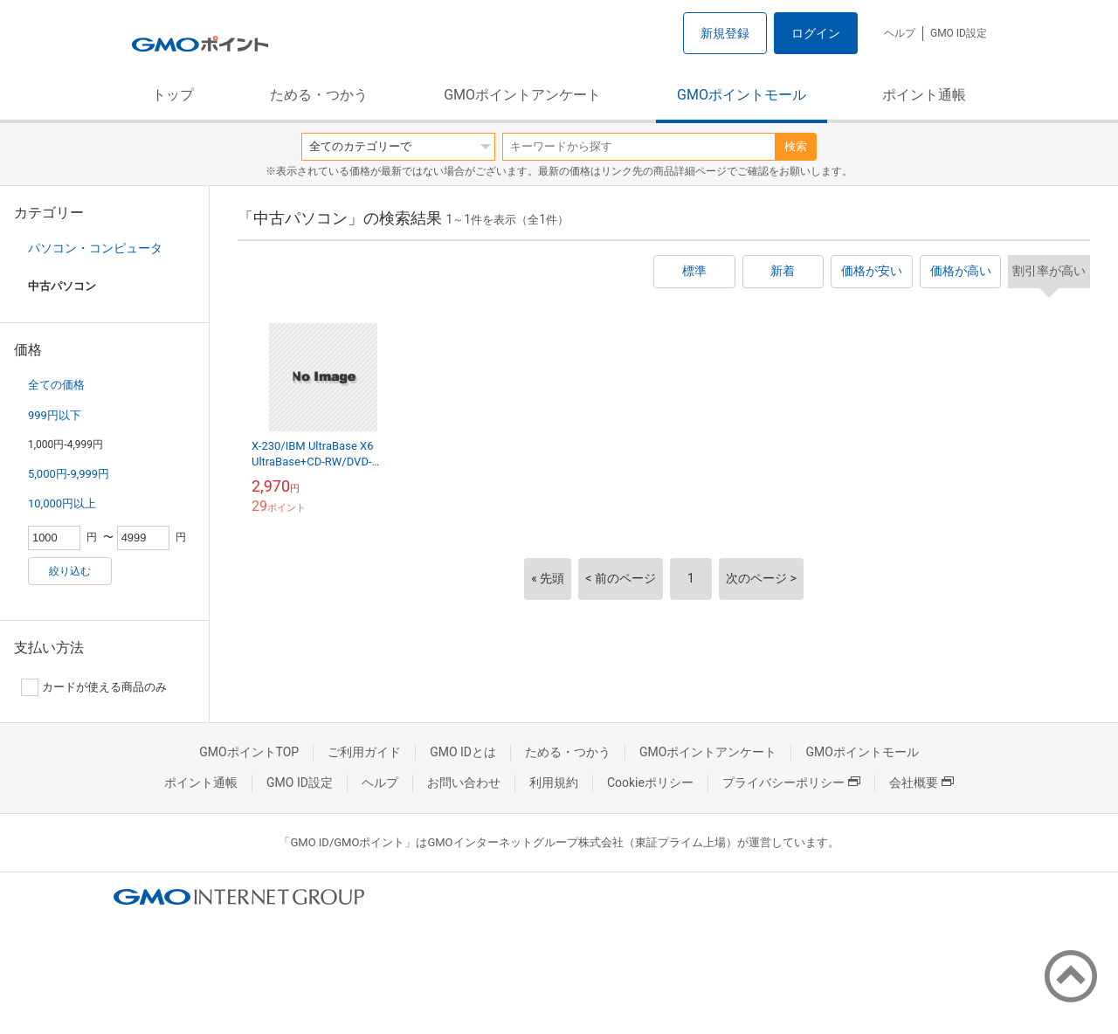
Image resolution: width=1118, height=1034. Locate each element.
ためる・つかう (319, 94)
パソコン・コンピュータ (95, 248)
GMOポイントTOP (249, 752)
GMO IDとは (463, 752)
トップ (173, 94)
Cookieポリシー (650, 782)
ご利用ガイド (364, 752)
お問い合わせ (463, 782)
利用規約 (553, 782)
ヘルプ (899, 33)
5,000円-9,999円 (68, 473)
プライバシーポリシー (791, 782)
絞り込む (70, 571)
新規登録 (724, 33)
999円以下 (54, 415)
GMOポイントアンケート (522, 94)
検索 (795, 146)
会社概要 (921, 782)
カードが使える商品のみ (94, 687)
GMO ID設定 (958, 33)
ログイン (815, 33)
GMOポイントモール (741, 94)
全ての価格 (56, 384)
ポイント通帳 (924, 94)
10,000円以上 (62, 503)
